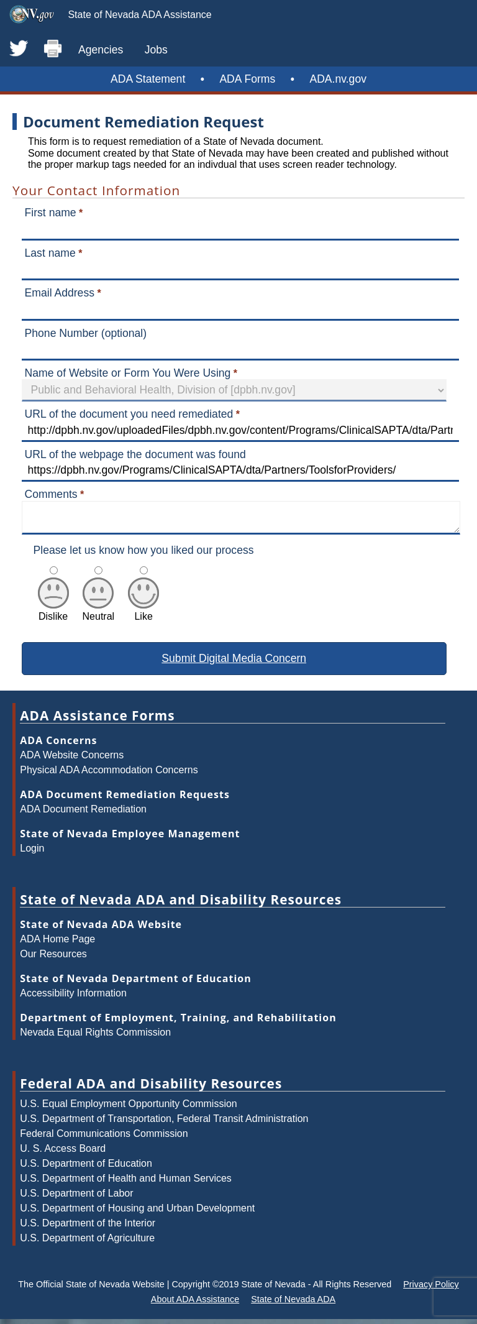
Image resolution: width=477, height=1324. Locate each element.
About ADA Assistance (195, 1304)
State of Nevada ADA (293, 1304)
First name (50, 212)
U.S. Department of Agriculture (87, 1243)
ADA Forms (247, 79)
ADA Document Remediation (83, 814)
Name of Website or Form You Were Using (128, 373)
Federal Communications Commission (104, 1138)
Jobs (156, 50)
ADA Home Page (57, 944)
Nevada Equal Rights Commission (95, 1037)
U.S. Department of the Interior (87, 1228)
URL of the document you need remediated (129, 414)
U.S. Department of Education (86, 1168)
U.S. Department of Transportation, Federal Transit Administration (164, 1123)
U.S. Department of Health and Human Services (126, 1183)
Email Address (59, 293)
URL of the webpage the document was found (135, 454)
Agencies (100, 50)
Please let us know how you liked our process (144, 555)
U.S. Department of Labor (76, 1198)
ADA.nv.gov (337, 79)
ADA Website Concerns (72, 760)
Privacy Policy (431, 1289)
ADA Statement (148, 79)
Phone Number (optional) (86, 333)
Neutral (99, 616)
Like (143, 616)
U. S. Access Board (63, 1153)
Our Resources (53, 959)
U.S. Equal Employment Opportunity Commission (128, 1108)
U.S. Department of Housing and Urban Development (137, 1213)
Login (32, 853)
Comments (51, 494)
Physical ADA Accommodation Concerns (109, 775)
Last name (50, 253)
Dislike (53, 616)
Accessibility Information (73, 998)
